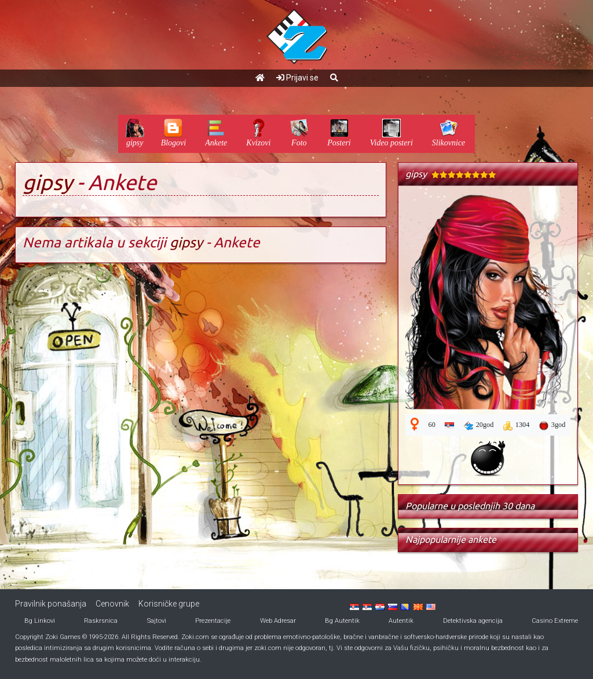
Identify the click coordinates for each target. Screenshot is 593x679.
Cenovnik (112, 603)
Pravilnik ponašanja (50, 603)
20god (479, 425)
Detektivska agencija (473, 621)
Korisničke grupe (168, 603)
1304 (516, 425)
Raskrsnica (101, 621)
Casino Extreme (555, 621)
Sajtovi (156, 621)
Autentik (401, 621)
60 (432, 425)
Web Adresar (278, 621)
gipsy (47, 182)
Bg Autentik (342, 621)
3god (552, 425)
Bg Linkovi (39, 621)
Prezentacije (212, 621)
